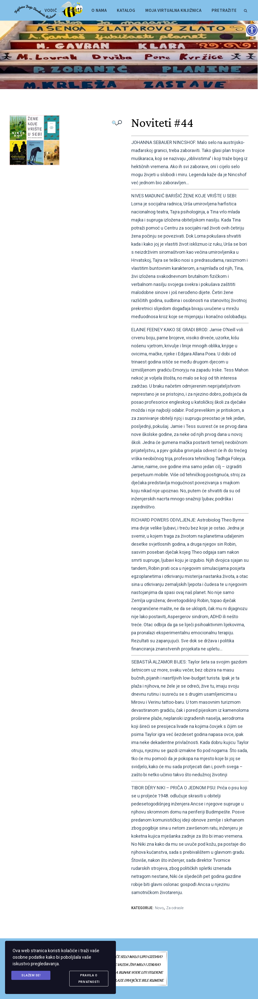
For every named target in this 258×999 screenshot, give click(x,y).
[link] (245, 9)
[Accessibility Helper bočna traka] (252, 30)
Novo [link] (159, 908)
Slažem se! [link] (30, 975)
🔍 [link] (114, 123)
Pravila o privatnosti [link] (89, 979)
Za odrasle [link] (174, 908)
